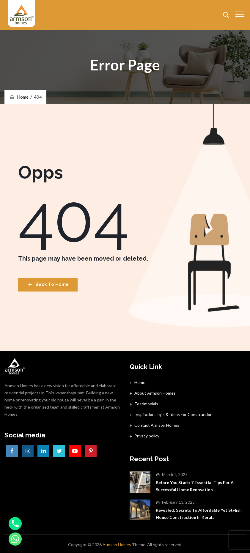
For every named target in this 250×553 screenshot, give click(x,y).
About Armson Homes (155, 393)
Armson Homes (117, 544)
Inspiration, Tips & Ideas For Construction (173, 414)
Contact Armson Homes (156, 425)
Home (19, 97)
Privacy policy (146, 435)
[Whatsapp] (15, 539)
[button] (48, 285)
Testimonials (146, 403)
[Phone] (15, 523)
